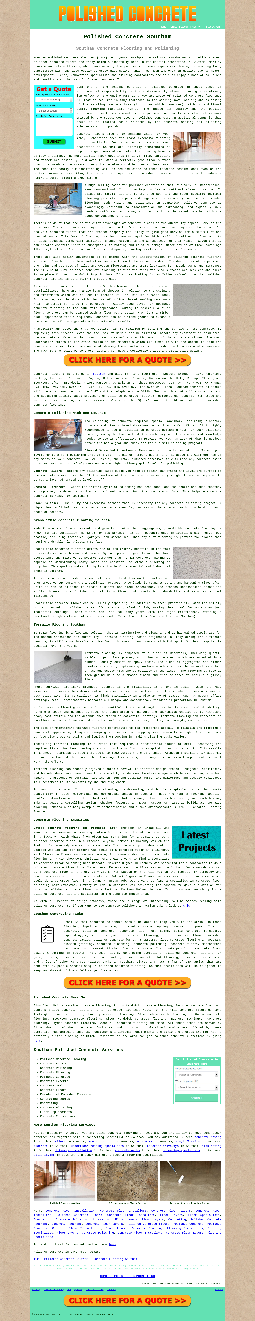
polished (214, 274)
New (69, 1290)
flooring (163, 138)
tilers (60, 1141)
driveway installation (73, 1150)
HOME (163, 27)
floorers (41, 1146)
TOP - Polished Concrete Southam (61, 1259)
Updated (78, 1290)
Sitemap (36, 1290)
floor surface (158, 160)
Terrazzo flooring (49, 632)
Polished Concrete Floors (79, 1215)
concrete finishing (113, 944)
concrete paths (127, 1150)
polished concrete (49, 62)
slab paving (211, 1146)
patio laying (44, 1155)
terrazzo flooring (60, 687)
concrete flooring (204, 95)
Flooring (111, 1290)
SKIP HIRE (144, 1141)
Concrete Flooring (67, 1224)
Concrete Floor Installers (123, 1210)
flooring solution (80, 1036)
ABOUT (184, 27)
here (37, 1040)
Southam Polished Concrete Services (78, 1050)
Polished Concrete (188, 1224)
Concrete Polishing (72, 1219)
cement (193, 342)
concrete (131, 396)
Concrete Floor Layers (171, 1210)
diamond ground (135, 317)
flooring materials (107, 109)
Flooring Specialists (185, 1228)
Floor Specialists (204, 1215)
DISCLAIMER (213, 27)
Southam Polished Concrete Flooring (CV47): (71, 57)
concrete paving (208, 1137)
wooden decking (101, 1141)
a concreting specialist (103, 1137)
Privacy (219, 1290)
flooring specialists (144, 1155)
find (46, 1005)
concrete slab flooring (158, 957)
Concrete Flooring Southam (115, 1259)
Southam (99, 374)
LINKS (173, 27)
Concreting (42, 1219)
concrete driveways (163, 1146)
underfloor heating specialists (97, 1146)
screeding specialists (181, 1150)
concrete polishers (205, 387)
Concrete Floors (94, 1290)
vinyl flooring (187, 1141)
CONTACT (197, 27)
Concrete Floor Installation (70, 1210)
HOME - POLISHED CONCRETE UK (127, 1276)
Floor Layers (171, 1215)
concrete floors (184, 944)
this (186, 905)
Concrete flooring (49, 374)
